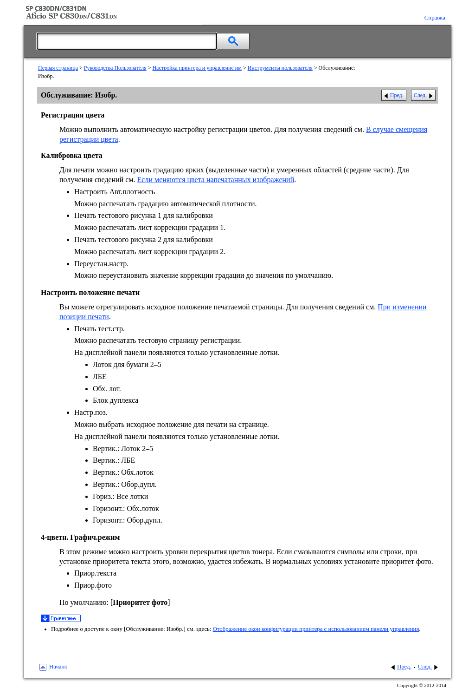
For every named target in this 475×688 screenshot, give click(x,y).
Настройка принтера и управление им (196, 68)
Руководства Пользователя (115, 68)
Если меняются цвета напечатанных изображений (216, 179)
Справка (434, 17)
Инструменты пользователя (280, 68)
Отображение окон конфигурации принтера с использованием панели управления (316, 629)
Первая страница (58, 68)
